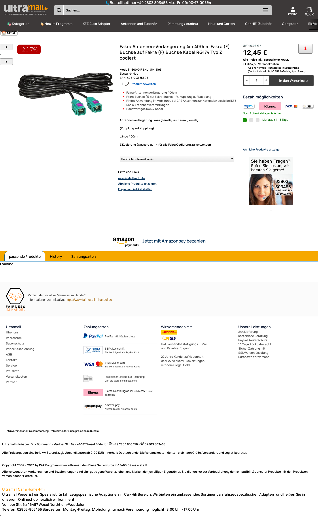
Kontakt (11, 364)
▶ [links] (313, 24)
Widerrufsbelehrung (20, 353)
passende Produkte (131, 178)
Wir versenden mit (176, 330)
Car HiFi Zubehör (258, 23)
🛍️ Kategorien (18, 23)
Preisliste (12, 375)
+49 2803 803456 (152, 2)
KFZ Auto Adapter (96, 23)
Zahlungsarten (83, 260)
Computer (290, 23)
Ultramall (13, 330)
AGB (9, 358)
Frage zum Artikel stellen (135, 189)
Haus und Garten (221, 23)
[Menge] (256, 80)
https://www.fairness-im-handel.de (89, 303)
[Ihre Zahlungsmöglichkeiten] (305, 49)
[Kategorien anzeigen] (265, 11)
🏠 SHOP (9, 32)
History (56, 260)
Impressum (14, 342)
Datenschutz (15, 347)
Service (11, 369)
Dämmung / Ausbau (182, 23)
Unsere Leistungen (254, 330)
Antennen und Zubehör (139, 23)
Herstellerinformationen (137, 159)
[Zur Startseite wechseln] (26, 16)
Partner (11, 386)
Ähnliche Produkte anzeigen (137, 184)
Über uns (12, 336)
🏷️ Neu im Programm (56, 23)
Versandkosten (16, 380)
